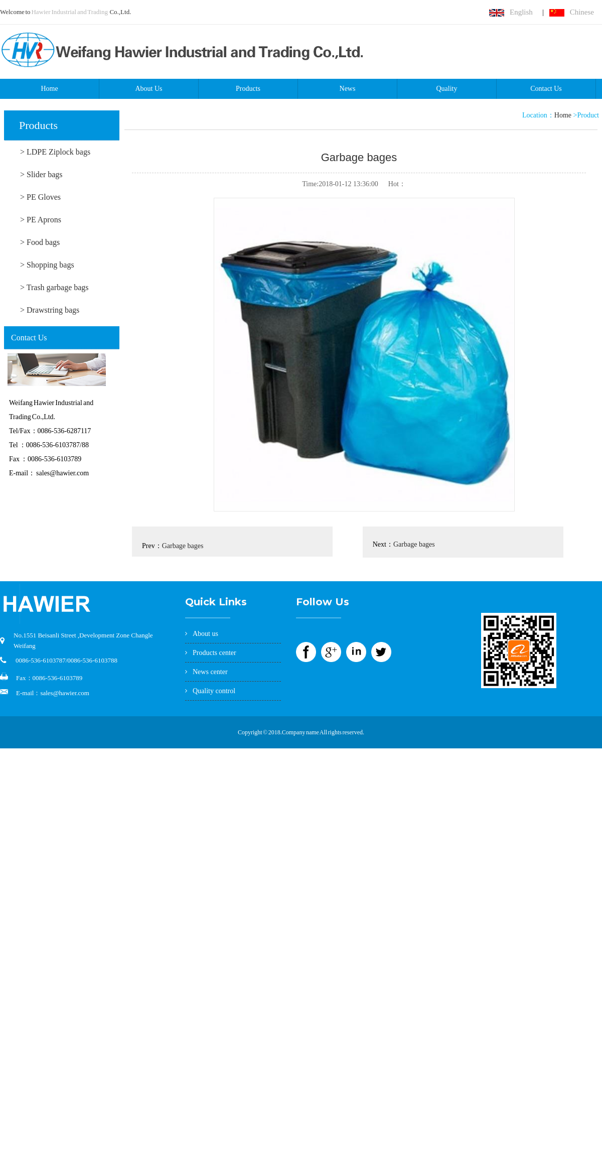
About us (205, 633)
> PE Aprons (40, 219)
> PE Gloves (40, 197)
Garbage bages (183, 546)
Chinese (582, 12)
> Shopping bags (47, 265)
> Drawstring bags (49, 310)
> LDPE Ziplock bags (55, 152)
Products (248, 88)
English (521, 12)
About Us (148, 88)
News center (210, 672)
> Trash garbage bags (54, 287)
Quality (447, 88)
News (348, 88)
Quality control (214, 691)
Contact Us (546, 88)
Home (49, 88)
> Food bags (40, 242)
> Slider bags (41, 174)
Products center (214, 653)
